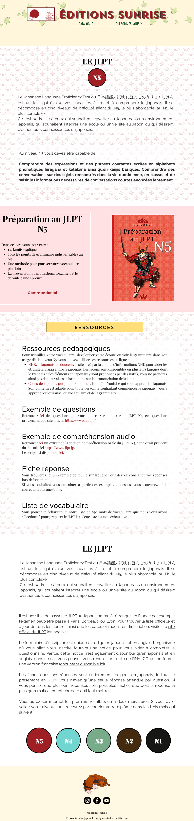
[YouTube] (106, 800)
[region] (97, 77)
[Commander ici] (42, 293)
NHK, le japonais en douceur (50, 364)
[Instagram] (87, 800)
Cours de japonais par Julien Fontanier (59, 383)
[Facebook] (97, 800)
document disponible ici (82, 664)
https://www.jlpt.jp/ (80, 420)
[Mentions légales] (96, 812)
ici (42, 415)
